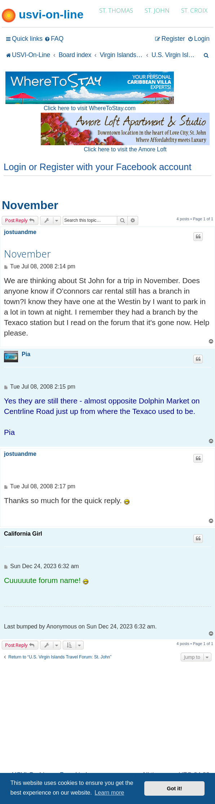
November (30, 205)
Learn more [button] (109, 793)
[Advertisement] (107, 715)
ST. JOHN (157, 10)
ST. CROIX (194, 10)
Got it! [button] (174, 788)
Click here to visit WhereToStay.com (90, 108)
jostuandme (20, 232)
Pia (26, 354)
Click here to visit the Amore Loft (125, 149)
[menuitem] (53, 39)
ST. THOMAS (116, 10)
